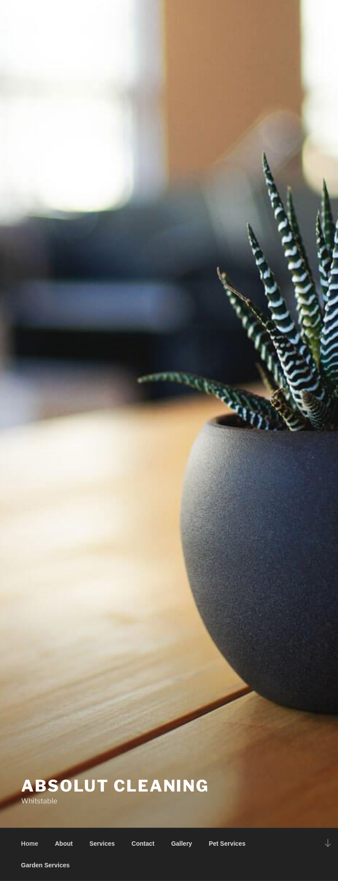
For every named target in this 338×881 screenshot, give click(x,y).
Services (102, 843)
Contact (143, 843)
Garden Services (45, 865)
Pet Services (227, 843)
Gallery (181, 843)
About (64, 843)
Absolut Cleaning (115, 786)
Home (29, 843)
